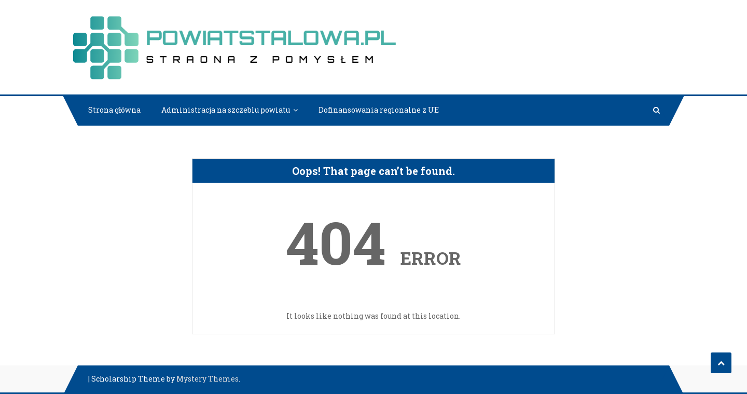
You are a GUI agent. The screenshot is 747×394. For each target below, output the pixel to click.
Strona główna (114, 110)
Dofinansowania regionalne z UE (379, 110)
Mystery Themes (207, 379)
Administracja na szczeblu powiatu (225, 110)
